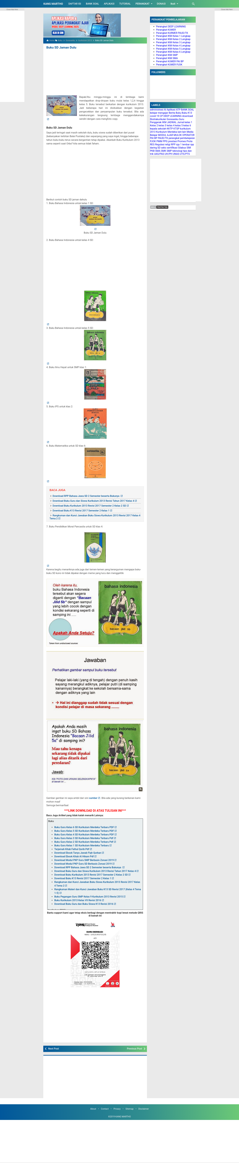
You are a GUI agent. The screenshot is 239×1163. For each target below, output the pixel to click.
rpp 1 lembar (183, 144)
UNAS (176, 153)
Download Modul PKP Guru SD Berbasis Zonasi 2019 (83, 863)
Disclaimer (143, 1108)
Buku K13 (187, 112)
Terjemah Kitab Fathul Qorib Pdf (71, 849)
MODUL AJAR (165, 135)
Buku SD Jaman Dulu (60, 47)
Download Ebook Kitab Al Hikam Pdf (74, 856)
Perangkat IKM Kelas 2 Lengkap (173, 39)
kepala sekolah (158, 128)
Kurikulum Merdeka (166, 131)
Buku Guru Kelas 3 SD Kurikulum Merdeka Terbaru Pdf (83, 838)
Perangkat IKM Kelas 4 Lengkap (173, 45)
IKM (164, 122)
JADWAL (172, 122)
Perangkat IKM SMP (167, 55)
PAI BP (153, 138)
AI (165, 109)
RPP (173, 144)
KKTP (170, 128)
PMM (159, 141)
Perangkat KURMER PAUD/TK (172, 32)
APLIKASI (109, 3)
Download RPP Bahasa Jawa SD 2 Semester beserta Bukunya (86, 495)
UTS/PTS (185, 153)
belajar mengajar (159, 112)
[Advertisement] (95, 72)
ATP (178, 109)
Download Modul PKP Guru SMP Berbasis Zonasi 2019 (84, 860)
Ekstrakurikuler (158, 119)
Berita (172, 112)
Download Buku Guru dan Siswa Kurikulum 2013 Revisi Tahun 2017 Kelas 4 (93, 500)
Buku (178, 112)
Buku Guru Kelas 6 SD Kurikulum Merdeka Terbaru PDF (84, 827)
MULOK (178, 135)
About (93, 1108)
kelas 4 (170, 125)
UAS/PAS (159, 153)
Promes (182, 141)
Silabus (182, 147)
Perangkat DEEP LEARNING (171, 26)
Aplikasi (171, 109)
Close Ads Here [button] (12, 9)
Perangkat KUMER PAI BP (170, 61)
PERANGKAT (144, 3)
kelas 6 (187, 125)
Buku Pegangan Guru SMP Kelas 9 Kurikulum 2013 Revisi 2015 (88, 896)
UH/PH (168, 153)
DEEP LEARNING (172, 116)
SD (159, 147)
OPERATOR (188, 135)
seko (163, 147)
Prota (189, 141)
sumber (93, 797)
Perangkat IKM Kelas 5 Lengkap (173, 48)
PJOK (153, 141)
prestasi (172, 141)
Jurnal (180, 122)
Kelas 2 (154, 125)
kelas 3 (162, 125)
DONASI (161, 3)
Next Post (53, 1048)
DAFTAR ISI (74, 3)
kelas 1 (188, 122)
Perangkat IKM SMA (167, 58)
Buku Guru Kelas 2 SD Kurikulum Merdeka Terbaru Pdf (83, 841)
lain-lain (182, 131)
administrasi (156, 109)
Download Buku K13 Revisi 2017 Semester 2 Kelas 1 (81, 510)
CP (161, 116)
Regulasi (159, 144)
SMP (169, 150)
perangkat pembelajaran (182, 138)
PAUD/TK (163, 138)
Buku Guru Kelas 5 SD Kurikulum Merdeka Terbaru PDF (84, 830)
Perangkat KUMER (166, 29)
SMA (157, 150)
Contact (105, 1108)
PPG (165, 141)
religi (167, 144)
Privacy (117, 1108)
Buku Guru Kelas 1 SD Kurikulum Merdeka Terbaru (81, 845)
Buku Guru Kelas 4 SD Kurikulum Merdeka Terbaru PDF (84, 834)
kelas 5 (179, 125)
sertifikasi (172, 147)
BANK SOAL (92, 3)
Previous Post (134, 1048)
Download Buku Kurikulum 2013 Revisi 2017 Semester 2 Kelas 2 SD (89, 505)
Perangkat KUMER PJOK (169, 64)
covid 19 (154, 116)
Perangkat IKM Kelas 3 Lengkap (173, 42)
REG (152, 144)
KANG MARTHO (53, 3)
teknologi (177, 150)
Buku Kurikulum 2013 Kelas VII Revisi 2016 (77, 900)
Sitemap (129, 1108)
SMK (163, 150)
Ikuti (175, 3)
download (187, 116)
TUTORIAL (125, 3)
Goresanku (172, 119)
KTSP (176, 128)
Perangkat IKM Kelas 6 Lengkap (173, 51)
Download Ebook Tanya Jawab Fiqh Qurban (77, 852)
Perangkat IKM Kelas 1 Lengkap (173, 36)
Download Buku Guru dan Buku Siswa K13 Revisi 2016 (83, 903)
